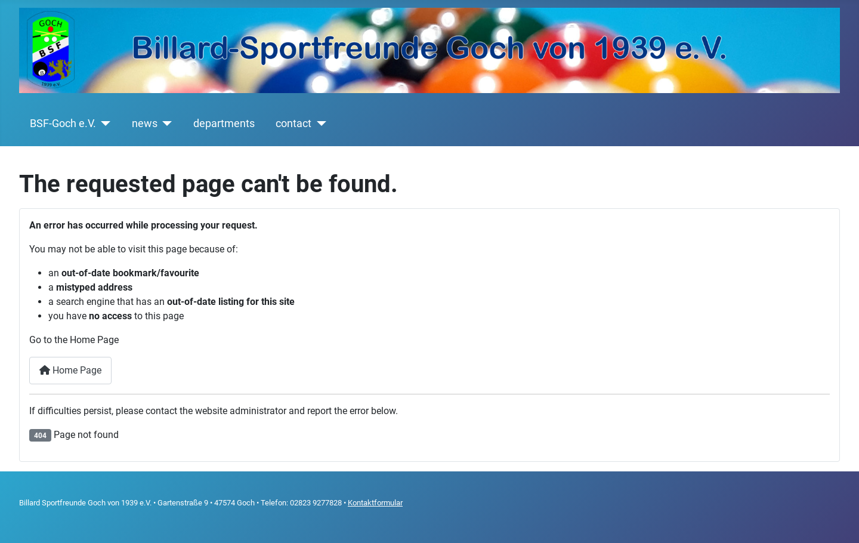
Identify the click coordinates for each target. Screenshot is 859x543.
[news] (164, 123)
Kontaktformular (375, 502)
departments (224, 123)
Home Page (70, 370)
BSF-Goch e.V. (63, 123)
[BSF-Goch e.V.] (103, 123)
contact (293, 123)
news (144, 123)
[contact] (318, 123)
